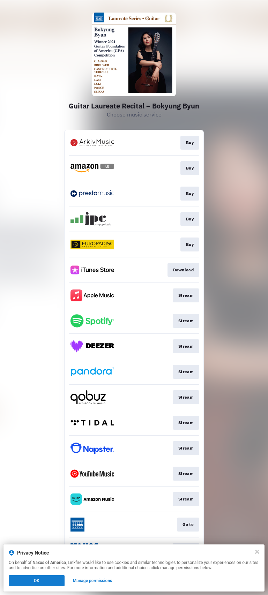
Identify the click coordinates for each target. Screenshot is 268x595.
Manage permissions (92, 580)
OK (36, 580)
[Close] (257, 551)
